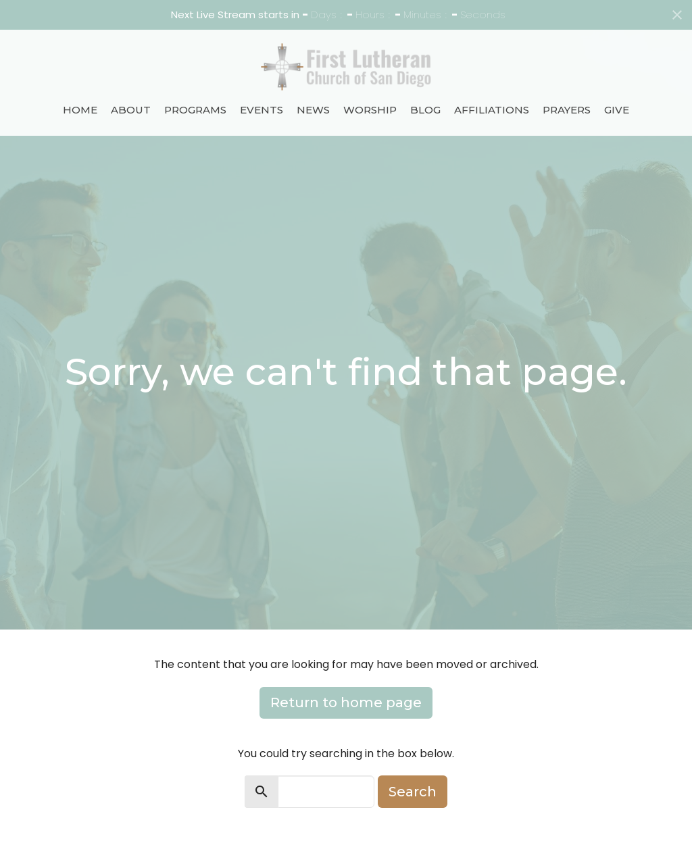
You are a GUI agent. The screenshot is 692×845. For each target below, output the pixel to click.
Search (413, 792)
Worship (370, 109)
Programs (195, 109)
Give (616, 109)
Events (261, 109)
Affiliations (491, 109)
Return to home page (346, 702)
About (131, 109)
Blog (425, 109)
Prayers (567, 109)
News (313, 109)
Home (80, 109)
